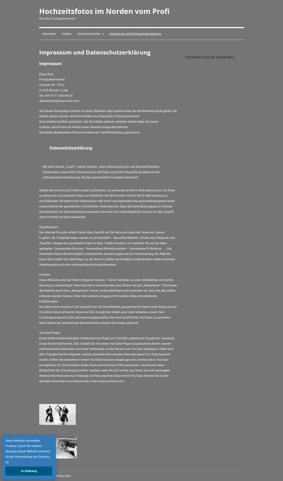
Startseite (49, 34)
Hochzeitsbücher (91, 34)
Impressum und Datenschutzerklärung (135, 34)
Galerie (66, 34)
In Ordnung (29, 471)
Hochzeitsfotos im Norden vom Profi (104, 11)
